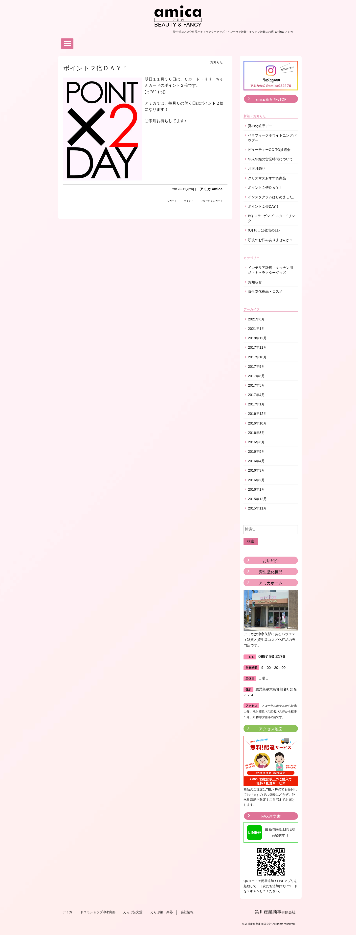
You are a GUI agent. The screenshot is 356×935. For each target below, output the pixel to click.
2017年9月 (256, 366)
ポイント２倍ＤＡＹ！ (265, 188)
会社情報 (185, 912)
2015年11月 (257, 508)
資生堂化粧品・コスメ (265, 291)
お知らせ (216, 62)
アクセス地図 (271, 729)
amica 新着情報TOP (271, 99)
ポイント (189, 200)
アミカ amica (211, 189)
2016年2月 (256, 480)
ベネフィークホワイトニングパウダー (272, 137)
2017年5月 (256, 385)
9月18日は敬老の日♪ (264, 230)
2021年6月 (256, 319)
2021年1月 (256, 329)
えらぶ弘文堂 (132, 912)
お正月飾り (256, 168)
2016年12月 (257, 414)
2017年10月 (257, 357)
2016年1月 (256, 489)
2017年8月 (256, 376)
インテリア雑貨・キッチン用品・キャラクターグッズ (270, 270)
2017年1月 (256, 404)
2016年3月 (256, 470)
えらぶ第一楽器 (160, 912)
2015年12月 (257, 499)
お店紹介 (271, 561)
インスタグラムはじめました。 (272, 197)
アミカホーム (271, 583)
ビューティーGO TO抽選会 (269, 150)
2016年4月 (256, 461)
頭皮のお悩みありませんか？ (270, 240)
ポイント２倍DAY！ (263, 206)
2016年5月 (256, 451)
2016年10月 (257, 423)
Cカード (172, 200)
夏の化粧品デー (260, 126)
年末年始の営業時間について (270, 159)
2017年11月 (257, 347)
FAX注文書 (271, 816)
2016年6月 (256, 442)
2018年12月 (257, 338)
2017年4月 (256, 395)
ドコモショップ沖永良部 (97, 912)
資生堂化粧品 (271, 572)
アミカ (67, 912)
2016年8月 (256, 433)
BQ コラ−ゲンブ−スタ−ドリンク (271, 218)
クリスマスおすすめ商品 (267, 178)
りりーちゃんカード (211, 200)
